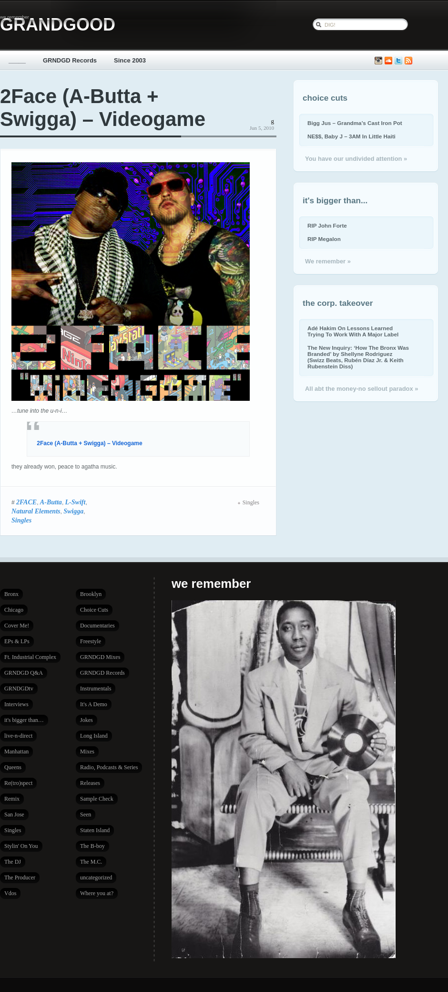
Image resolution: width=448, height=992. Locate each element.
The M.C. (91, 861)
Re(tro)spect (18, 783)
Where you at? (96, 893)
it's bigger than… (24, 720)
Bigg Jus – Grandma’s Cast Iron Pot (354, 123)
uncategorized (96, 877)
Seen (85, 814)
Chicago (13, 609)
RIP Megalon (324, 239)
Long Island (94, 735)
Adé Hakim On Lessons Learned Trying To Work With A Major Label (352, 331)
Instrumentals (95, 688)
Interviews (16, 704)
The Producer (19, 877)
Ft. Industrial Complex (30, 657)
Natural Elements (36, 511)
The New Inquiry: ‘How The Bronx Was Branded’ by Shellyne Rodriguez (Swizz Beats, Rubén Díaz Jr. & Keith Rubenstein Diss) (358, 357)
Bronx (11, 594)
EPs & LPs (17, 641)
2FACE (26, 502)
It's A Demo (93, 704)
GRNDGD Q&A (23, 672)
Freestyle (90, 641)
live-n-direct (18, 735)
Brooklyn (91, 594)
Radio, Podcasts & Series (109, 767)
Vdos (10, 893)
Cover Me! (16, 625)
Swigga (73, 511)
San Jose (14, 814)
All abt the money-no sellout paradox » (361, 388)
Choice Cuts (94, 609)
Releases (90, 783)
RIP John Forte (327, 225)
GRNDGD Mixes (100, 657)
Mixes (87, 751)
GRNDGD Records (70, 60)
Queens (12, 767)
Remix (12, 798)
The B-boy (92, 846)
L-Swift (75, 502)
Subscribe (408, 61)
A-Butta (51, 502)
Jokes (86, 720)
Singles (21, 520)
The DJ (12, 861)
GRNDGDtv (18, 688)
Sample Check (96, 798)
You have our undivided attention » (356, 158)
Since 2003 (130, 60)
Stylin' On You (21, 846)
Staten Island (95, 830)
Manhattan (16, 751)
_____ (17, 60)
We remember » (328, 261)
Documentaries (97, 625)
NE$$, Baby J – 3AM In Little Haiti (351, 136)
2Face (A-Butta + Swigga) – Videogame (102, 107)
